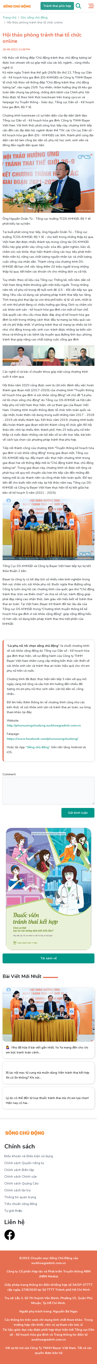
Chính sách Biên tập (19, 1170)
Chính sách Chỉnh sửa (20, 1176)
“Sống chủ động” (38, 747)
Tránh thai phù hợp (57, 6)
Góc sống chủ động (34, 17)
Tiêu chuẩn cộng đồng (20, 1204)
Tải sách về (49, 958)
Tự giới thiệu (13, 1211)
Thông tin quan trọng (20, 1197)
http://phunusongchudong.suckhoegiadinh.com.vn (44, 725)
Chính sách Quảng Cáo (21, 1183)
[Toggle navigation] (91, 6)
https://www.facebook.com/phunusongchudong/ (42, 739)
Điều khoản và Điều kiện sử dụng (28, 1156)
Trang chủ (9, 17)
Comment (48, 788)
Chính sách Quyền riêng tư (24, 1163)
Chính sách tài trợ (17, 1190)
